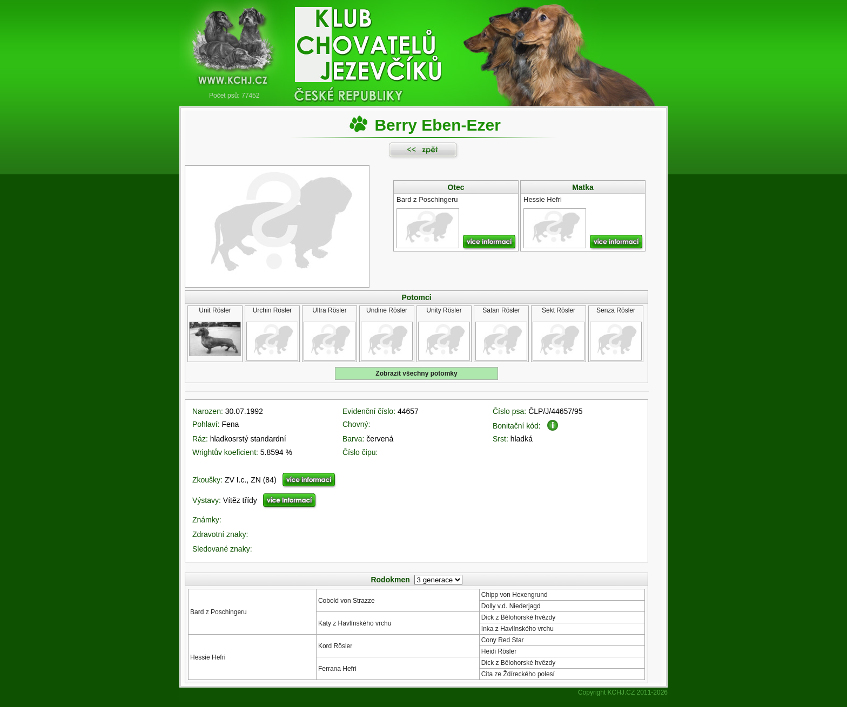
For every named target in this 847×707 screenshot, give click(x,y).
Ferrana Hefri (337, 668)
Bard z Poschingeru (218, 612)
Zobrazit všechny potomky (416, 373)
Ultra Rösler (329, 310)
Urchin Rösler (272, 310)
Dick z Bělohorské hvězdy (518, 617)
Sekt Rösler (558, 310)
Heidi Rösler (498, 651)
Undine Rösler (386, 310)
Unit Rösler (215, 310)
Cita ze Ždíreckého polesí (518, 674)
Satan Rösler (501, 310)
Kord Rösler (335, 646)
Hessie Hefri (207, 657)
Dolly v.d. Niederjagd (511, 606)
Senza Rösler (615, 310)
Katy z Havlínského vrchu (354, 623)
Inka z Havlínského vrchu (517, 629)
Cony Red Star (502, 640)
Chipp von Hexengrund (514, 595)
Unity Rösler (443, 310)
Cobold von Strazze (346, 600)
